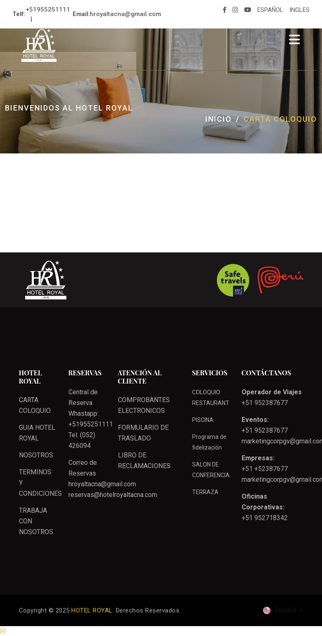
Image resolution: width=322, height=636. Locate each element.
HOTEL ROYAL (92, 610)
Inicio (218, 119)
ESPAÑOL (270, 10)
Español (280, 610)
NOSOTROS (36, 455)
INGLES (299, 10)
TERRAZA (205, 492)
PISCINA (203, 420)
